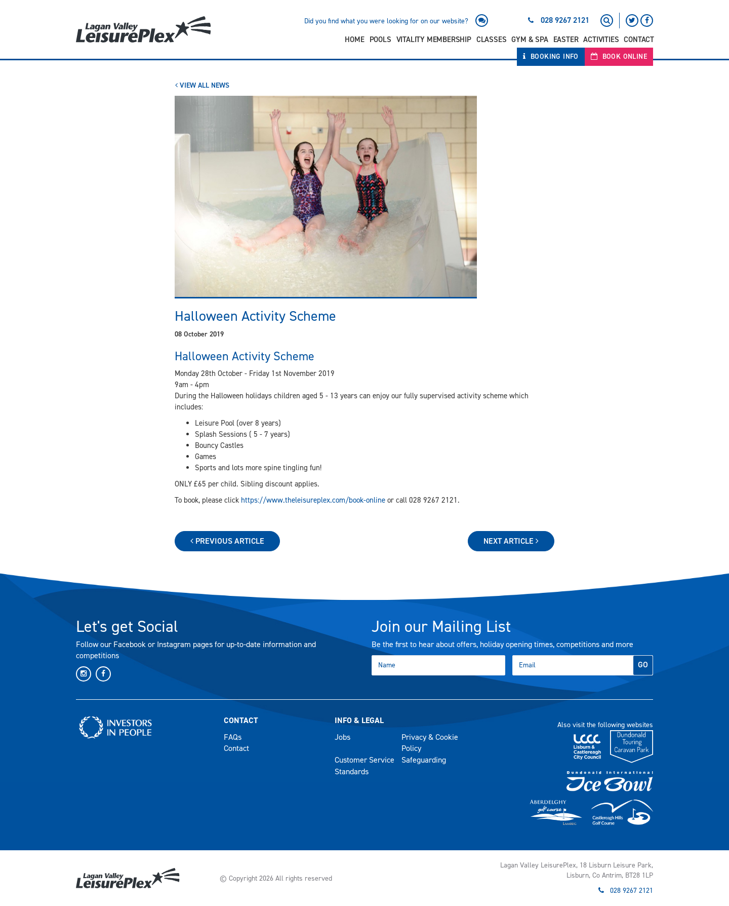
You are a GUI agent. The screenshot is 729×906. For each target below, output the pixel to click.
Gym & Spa (529, 39)
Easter (566, 39)
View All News (202, 85)
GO (643, 664)
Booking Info (551, 56)
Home (354, 39)
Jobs (342, 737)
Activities (601, 39)
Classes (491, 39)
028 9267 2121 (565, 20)
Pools (380, 39)
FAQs (232, 737)
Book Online (619, 56)
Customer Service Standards (364, 765)
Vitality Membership (433, 39)
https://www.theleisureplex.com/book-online (313, 500)
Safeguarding (423, 759)
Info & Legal (359, 720)
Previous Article (227, 541)
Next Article (511, 541)
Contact (639, 39)
